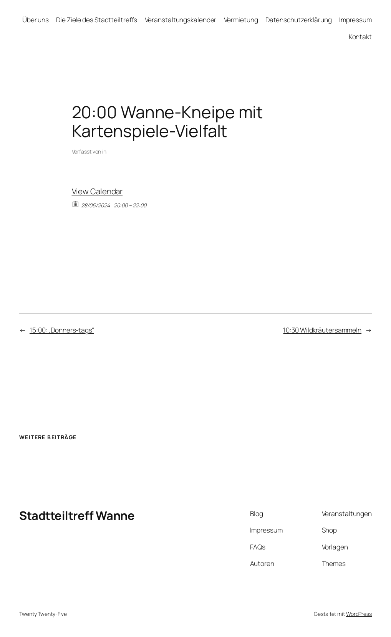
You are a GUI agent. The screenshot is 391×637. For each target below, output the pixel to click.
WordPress (359, 613)
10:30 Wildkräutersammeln (322, 329)
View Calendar (97, 191)
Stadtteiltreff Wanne (76, 515)
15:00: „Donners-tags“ (62, 329)
